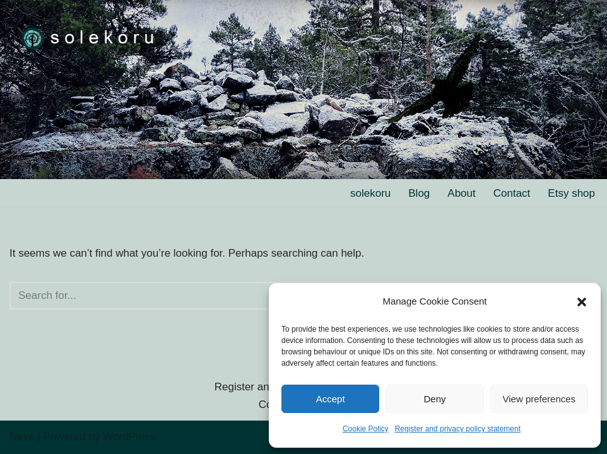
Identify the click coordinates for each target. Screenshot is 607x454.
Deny (434, 398)
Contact (512, 193)
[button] (581, 302)
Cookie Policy (366, 428)
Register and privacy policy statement (458, 428)
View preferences (539, 398)
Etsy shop (571, 193)
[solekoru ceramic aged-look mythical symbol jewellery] (88, 37)
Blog (419, 193)
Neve (22, 437)
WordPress (129, 437)
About (461, 193)
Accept (330, 398)
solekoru (370, 193)
